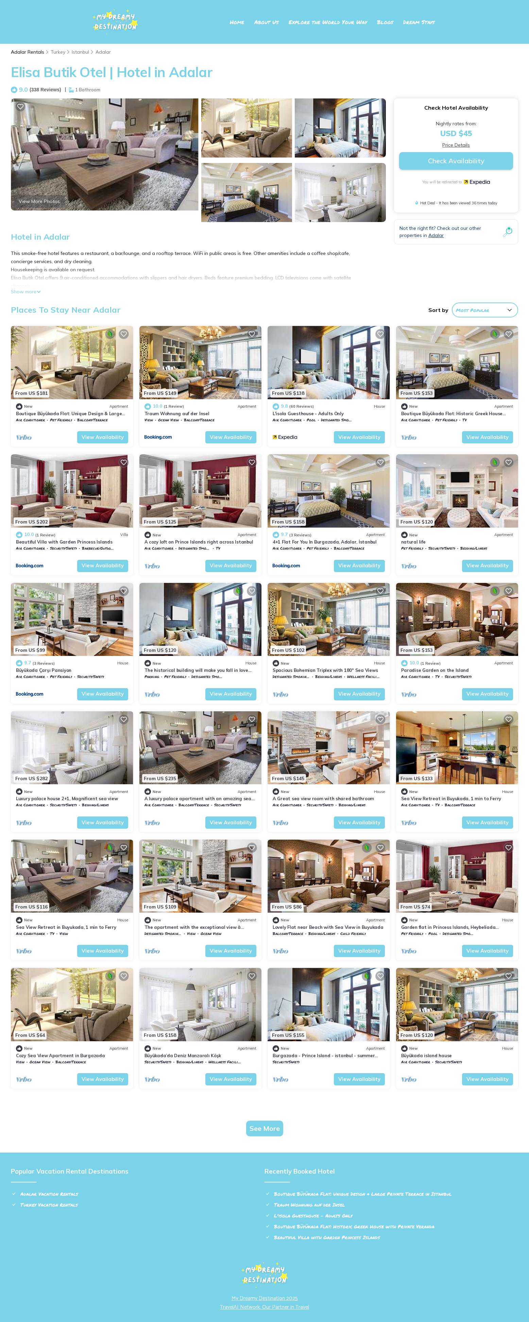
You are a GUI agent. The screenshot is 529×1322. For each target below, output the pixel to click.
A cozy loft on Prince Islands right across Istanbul (198, 542)
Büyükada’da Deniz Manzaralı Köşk (182, 1055)
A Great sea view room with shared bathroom (323, 798)
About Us (266, 22)
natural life (413, 542)
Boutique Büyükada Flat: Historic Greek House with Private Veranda (354, 1226)
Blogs (385, 22)
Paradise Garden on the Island (435, 670)
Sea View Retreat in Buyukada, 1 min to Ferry (451, 798)
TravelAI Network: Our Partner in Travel (264, 1307)
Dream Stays (418, 22)
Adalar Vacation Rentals (49, 1193)
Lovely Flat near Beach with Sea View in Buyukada (328, 927)
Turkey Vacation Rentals (49, 1204)
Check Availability (456, 161)
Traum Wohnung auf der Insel (176, 413)
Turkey (58, 52)
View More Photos (39, 201)
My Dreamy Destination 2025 (265, 1298)
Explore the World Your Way (328, 22)
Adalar (103, 52)
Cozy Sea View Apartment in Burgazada (60, 1055)
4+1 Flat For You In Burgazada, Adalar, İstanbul (325, 542)
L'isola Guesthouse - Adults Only (308, 413)
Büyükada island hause (426, 1055)
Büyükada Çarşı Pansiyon (43, 670)
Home (237, 22)
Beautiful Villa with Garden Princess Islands (64, 542)
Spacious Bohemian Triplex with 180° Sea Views (325, 670)
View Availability (103, 437)
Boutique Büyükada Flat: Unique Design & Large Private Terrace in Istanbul (362, 1193)
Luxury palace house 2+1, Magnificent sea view (67, 798)
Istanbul (80, 52)
